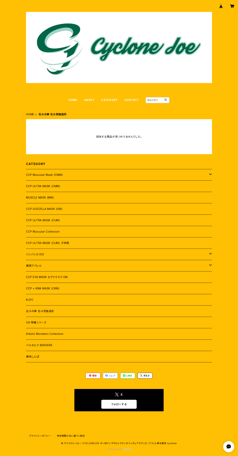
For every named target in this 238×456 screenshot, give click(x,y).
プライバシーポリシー (40, 435)
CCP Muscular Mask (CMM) (44, 174)
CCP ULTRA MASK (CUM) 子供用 (47, 242)
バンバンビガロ (35, 254)
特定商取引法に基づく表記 (71, 435)
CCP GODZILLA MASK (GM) (44, 208)
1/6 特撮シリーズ (36, 322)
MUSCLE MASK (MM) (40, 197)
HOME (73, 99)
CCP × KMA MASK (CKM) (43, 288)
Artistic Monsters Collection (44, 333)
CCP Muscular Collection (43, 231)
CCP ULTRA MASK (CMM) (43, 186)
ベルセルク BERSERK (39, 345)
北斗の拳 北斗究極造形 (40, 311)
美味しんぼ (32, 356)
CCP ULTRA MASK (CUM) (43, 220)
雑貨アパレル (34, 265)
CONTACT (131, 99)
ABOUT (89, 99)
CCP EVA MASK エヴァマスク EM (47, 277)
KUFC (29, 299)
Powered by (119, 449)
